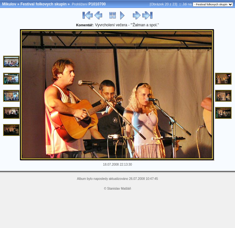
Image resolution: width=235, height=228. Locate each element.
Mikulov (9, 4)
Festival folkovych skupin (44, 4)
